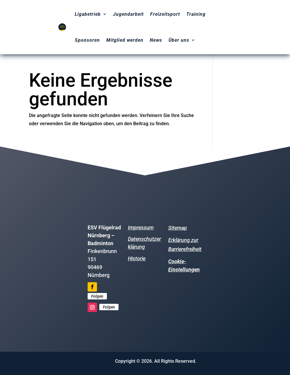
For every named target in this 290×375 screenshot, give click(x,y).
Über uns (179, 40)
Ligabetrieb (88, 14)
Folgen (97, 296)
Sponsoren (87, 40)
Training (196, 14)
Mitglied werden (124, 40)
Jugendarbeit (128, 14)
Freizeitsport (165, 14)
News (156, 40)
